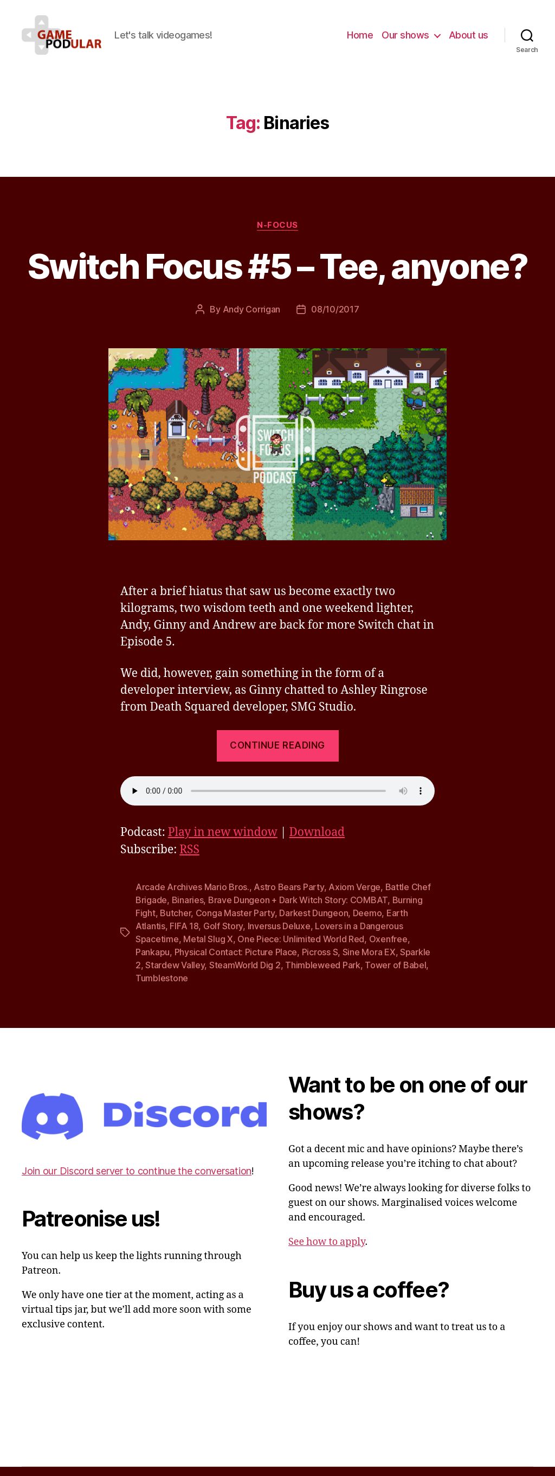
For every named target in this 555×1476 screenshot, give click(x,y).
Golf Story (223, 935)
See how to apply (326, 1251)
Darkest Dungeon (313, 922)
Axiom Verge (354, 896)
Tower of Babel (395, 974)
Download (317, 841)
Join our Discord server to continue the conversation (136, 1180)
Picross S (320, 961)
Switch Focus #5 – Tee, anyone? (277, 275)
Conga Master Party (235, 922)
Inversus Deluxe (279, 935)
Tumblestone (161, 987)
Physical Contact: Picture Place (236, 961)
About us (468, 39)
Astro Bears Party (289, 896)
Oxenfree (388, 948)
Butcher (175, 922)
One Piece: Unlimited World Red (300, 948)
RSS (189, 859)
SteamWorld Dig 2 (245, 974)
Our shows (405, 39)
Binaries (188, 909)
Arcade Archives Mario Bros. (192, 896)
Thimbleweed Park (322, 974)
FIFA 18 (184, 935)
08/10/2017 (335, 318)
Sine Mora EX (369, 961)
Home (360, 39)
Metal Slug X (208, 948)
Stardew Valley (174, 974)
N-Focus (277, 234)
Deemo (367, 922)
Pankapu (152, 961)
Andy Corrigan (252, 318)
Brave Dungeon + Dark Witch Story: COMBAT (298, 909)
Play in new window (223, 841)
